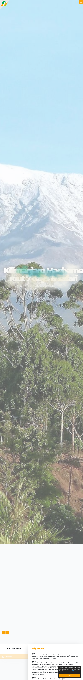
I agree (70, 675)
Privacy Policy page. (73, 670)
